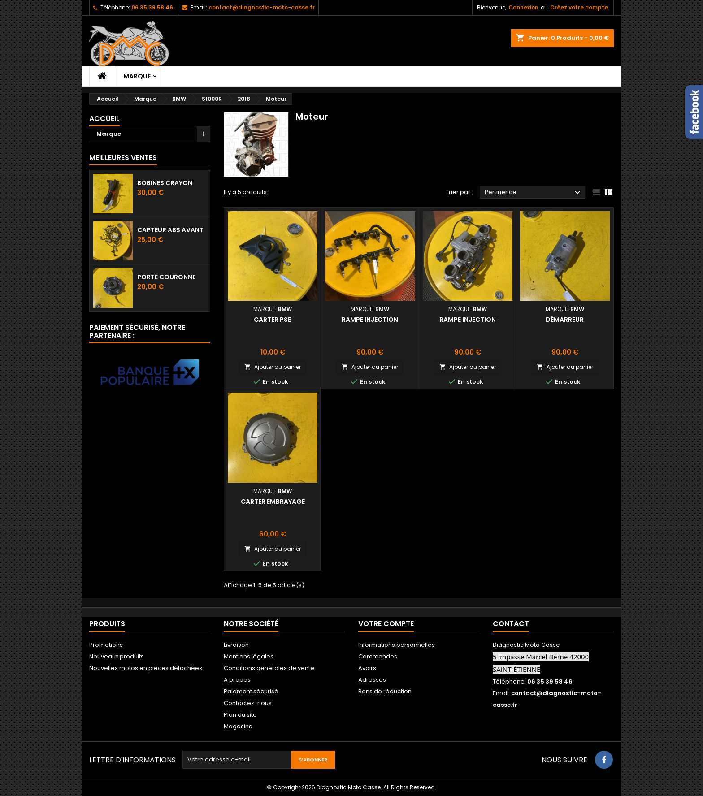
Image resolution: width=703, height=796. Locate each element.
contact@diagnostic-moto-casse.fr (261, 7)
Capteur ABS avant (170, 230)
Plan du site (240, 714)
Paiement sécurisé (251, 691)
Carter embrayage (273, 501)
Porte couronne (166, 277)
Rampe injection (370, 319)
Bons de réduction (385, 691)
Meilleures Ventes (123, 157)
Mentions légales (248, 656)
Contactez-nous (248, 703)
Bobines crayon (164, 182)
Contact (511, 624)
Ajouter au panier (272, 367)
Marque (137, 76)
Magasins (238, 726)
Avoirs (367, 668)
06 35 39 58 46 (152, 7)
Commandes (377, 656)
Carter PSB (273, 319)
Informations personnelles (396, 644)
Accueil (104, 118)
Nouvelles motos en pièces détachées (145, 668)
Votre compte (386, 624)
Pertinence (534, 192)
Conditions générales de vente (269, 668)
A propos (237, 679)
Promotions (106, 644)
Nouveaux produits (116, 656)
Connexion (523, 7)
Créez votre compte (579, 7)
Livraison (236, 644)
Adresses (372, 679)
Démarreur (565, 319)
